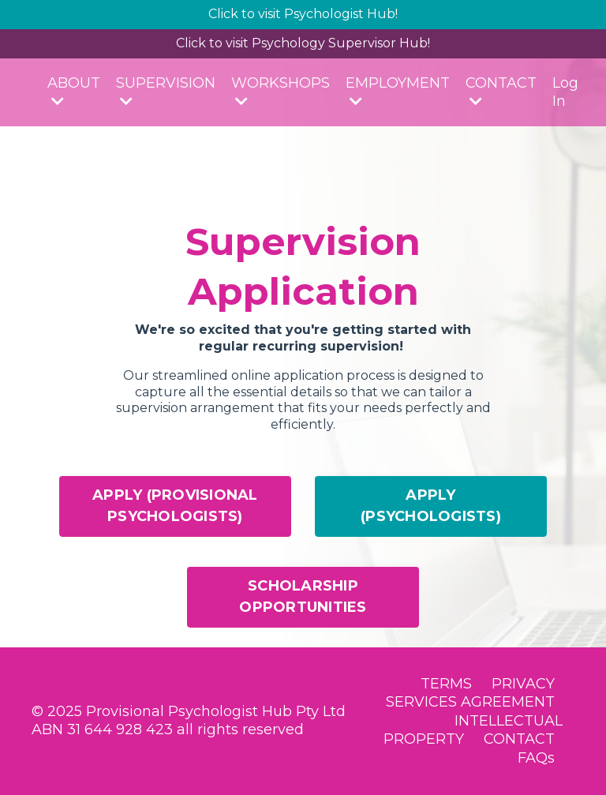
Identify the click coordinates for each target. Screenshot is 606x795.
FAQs (536, 758)
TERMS (446, 683)
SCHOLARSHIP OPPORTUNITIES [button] (302, 596)
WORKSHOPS (280, 91)
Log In (565, 92)
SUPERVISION (165, 91)
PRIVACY (523, 683)
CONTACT (501, 91)
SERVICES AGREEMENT (470, 702)
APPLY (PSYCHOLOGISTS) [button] (431, 505)
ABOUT (73, 91)
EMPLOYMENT (398, 91)
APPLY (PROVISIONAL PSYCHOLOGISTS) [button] (175, 505)
